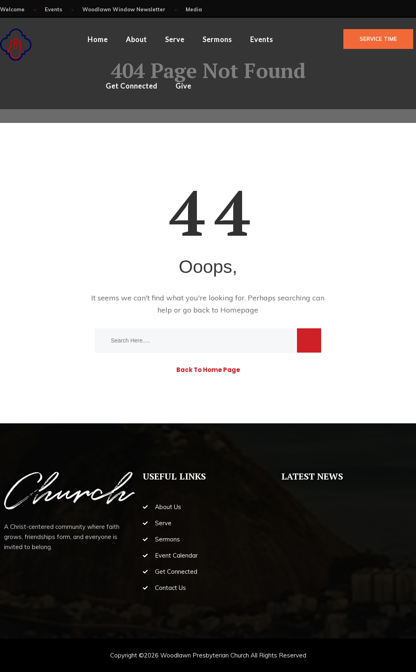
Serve (174, 39)
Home (98, 39)
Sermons (217, 39)
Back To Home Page (208, 370)
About (136, 39)
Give (183, 86)
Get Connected (131, 86)
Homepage (239, 310)
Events (261, 39)
